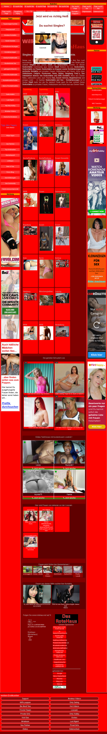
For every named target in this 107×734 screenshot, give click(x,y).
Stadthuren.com (59, 659)
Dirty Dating (74, 702)
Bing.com (59, 681)
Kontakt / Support (75, 12)
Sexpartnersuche (59, 662)
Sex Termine (10, 144)
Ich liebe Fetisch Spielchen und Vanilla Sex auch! (69, 413)
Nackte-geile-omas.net (59, 636)
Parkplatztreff (10, 29)
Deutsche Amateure (10, 117)
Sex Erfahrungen (10, 178)
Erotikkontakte (97, 90)
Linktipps (10, 161)
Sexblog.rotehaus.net (59, 640)
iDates (25, 729)
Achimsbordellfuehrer (59, 648)
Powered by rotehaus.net (59, 665)
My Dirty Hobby (10, 105)
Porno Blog (10, 172)
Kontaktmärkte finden (10, 80)
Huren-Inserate (10, 41)
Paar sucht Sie (87, 7)
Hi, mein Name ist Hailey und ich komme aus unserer (37, 596)
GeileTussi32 (59, 57)
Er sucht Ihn (29, 6)
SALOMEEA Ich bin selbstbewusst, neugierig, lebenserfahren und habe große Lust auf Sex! (46, 520)
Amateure (25, 721)
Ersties (74, 718)
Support (25, 699)
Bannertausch (10, 155)
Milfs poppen (25, 702)
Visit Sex (25, 718)
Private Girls (25, 714)
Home (6, 6)
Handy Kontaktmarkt (10, 58)
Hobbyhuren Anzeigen (10, 46)
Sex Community (10, 183)
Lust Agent (10, 100)
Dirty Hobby (74, 714)
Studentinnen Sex (10, 63)
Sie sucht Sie (64, 6)
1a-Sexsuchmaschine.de (59, 632)
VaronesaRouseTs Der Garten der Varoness (31, 543)
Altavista (59, 679)
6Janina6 (43, 48)
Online (43, 38)
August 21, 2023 (30, 638)
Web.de (59, 684)
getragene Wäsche (10, 69)
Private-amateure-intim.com (59, 656)
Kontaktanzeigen (10, 52)
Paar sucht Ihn (98, 7)
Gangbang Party (18, 12)
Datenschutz (98, 11)
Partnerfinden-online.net (59, 651)
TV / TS (29, 11)
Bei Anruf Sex (25, 706)
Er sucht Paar (41, 6)
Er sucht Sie (17, 6)
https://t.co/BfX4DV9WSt (30, 625)
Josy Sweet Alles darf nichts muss (31, 517)
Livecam (74, 710)
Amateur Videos (10, 111)
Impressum (86, 11)
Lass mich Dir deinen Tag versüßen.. (39, 378)
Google (59, 673)
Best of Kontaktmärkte (10, 86)
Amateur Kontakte (10, 35)
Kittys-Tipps (10, 135)
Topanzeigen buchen (10, 24)
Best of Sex (10, 166)
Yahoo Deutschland (59, 676)
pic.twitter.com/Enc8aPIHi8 (30, 627)
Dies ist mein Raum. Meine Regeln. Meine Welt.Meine (66, 597)
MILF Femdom (97, 103)
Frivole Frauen (25, 710)
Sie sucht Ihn (52, 6)
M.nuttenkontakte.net (59, 645)
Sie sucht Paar (75, 7)
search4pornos (97, 95)
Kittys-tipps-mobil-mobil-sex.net (59, 628)
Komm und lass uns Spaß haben (39, 412)
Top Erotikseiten (10, 149)
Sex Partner (25, 725)
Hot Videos (74, 706)
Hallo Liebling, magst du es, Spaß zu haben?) (69, 378)
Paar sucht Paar (6, 12)
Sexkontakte (10, 94)
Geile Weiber (10, 127)
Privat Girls (74, 725)
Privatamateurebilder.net (59, 643)
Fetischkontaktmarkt (10, 74)
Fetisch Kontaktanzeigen (97, 99)
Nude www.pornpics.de (10, 189)
